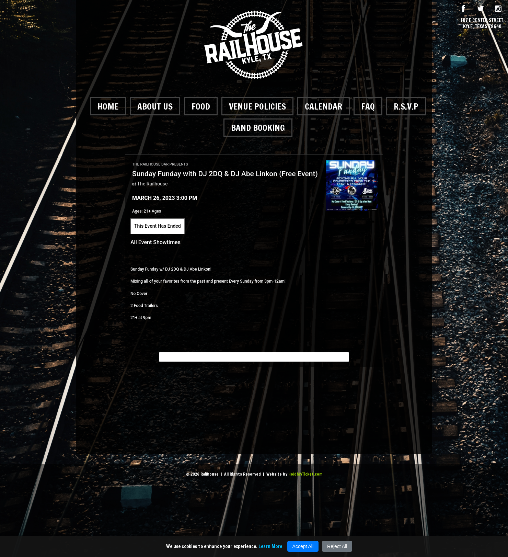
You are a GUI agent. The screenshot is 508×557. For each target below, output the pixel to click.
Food (201, 106)
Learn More (270, 546)
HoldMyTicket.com (305, 474)
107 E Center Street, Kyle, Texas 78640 (482, 23)
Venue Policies (257, 106)
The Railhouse (152, 183)
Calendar (323, 106)
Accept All (302, 546)
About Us (155, 106)
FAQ (368, 106)
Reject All (337, 546)
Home (107, 106)
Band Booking (258, 128)
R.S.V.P (406, 106)
